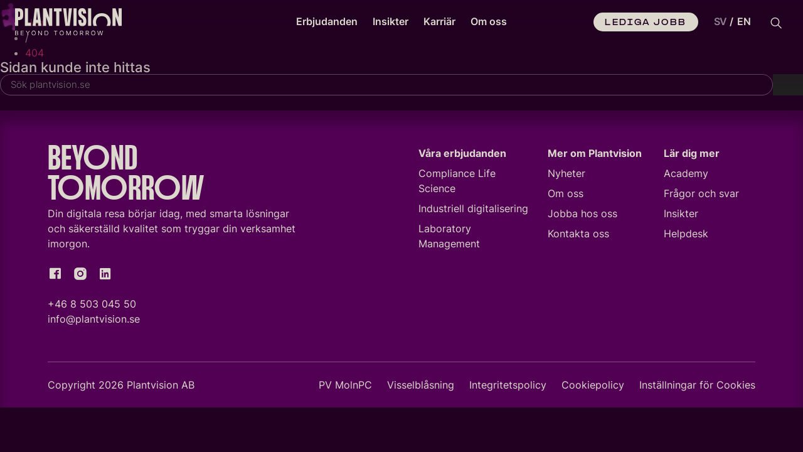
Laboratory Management (449, 238)
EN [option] (744, 21)
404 (34, 52)
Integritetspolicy (507, 387)
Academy (686, 176)
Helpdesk (686, 236)
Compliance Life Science (457, 183)
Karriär (439, 21)
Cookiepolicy (592, 387)
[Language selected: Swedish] (730, 22)
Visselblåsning (420, 387)
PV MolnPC (345, 387)
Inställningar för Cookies (697, 387)
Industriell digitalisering (473, 211)
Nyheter (566, 176)
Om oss (489, 21)
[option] (744, 22)
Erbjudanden (327, 21)
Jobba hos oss (582, 216)
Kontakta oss (578, 236)
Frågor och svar (701, 196)
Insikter (390, 21)
